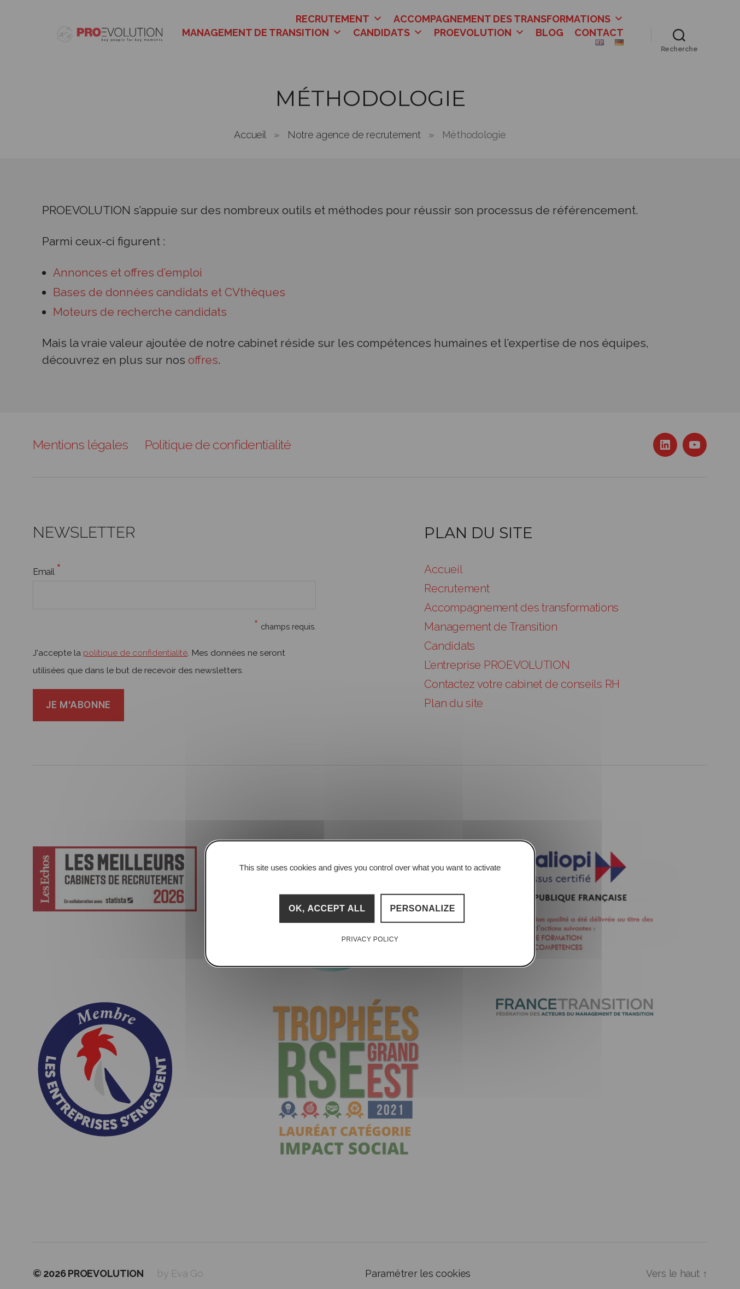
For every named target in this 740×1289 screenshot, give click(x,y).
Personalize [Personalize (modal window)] (422, 908)
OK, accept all (327, 908)
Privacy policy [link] (370, 939)
